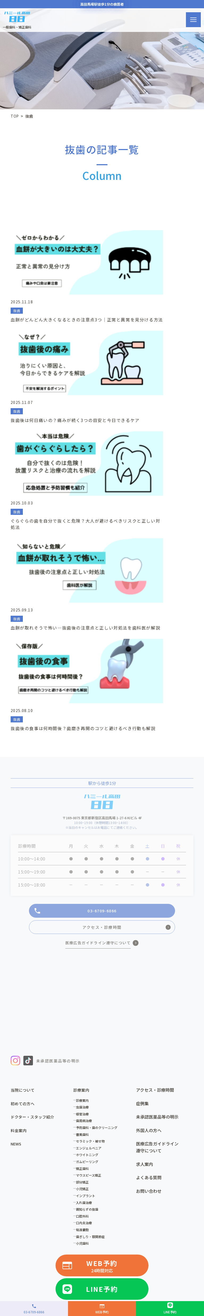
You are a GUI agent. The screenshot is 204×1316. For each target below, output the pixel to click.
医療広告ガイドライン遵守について (157, 962)
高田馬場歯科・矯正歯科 (82, 1136)
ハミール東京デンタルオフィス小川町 (48, 1154)
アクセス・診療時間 (155, 905)
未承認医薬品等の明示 (157, 932)
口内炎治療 (86, 1038)
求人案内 (144, 979)
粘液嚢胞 (84, 1044)
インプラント (87, 1010)
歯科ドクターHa (141, 1145)
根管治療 (84, 928)
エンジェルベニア (90, 963)
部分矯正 (84, 997)
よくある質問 (149, 992)
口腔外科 (84, 1031)
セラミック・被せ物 (92, 956)
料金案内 (19, 945)
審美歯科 (84, 949)
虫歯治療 (84, 922)
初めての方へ (23, 918)
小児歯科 (84, 1058)
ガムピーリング (89, 976)
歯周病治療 (86, 935)
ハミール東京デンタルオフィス (42, 1145)
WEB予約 (102, 1081)
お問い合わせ (149, 1006)
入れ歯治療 (86, 1017)
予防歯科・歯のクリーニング (98, 942)
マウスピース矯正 (90, 990)
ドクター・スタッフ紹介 (34, 932)
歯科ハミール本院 (126, 1136)
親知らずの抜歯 (89, 1024)
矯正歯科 (84, 983)
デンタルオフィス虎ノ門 (98, 1145)
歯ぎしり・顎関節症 (92, 1051)
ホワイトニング (89, 969)
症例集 (142, 918)
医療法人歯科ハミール (33, 1136)
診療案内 (84, 915)
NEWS (17, 958)
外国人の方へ (149, 945)
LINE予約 (102, 1103)
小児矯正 (84, 1004)
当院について (23, 905)
